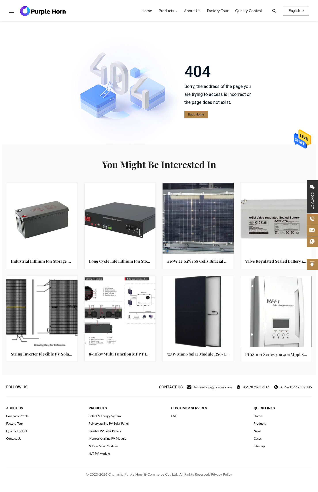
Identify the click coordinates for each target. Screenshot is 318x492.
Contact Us (13, 438)
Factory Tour (218, 10)
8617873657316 (253, 387)
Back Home (196, 114)
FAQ (174, 416)
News (257, 431)
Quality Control (248, 10)
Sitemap (259, 446)
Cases (258, 438)
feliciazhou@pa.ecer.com (209, 387)
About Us (192, 10)
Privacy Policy (221, 474)
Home (146, 10)
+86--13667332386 (293, 387)
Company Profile (17, 416)
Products (167, 10)
